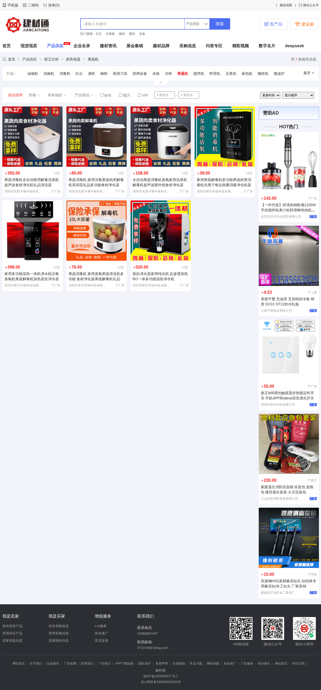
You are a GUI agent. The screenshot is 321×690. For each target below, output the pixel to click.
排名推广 (101, 633)
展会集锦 (134, 46)
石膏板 (110, 34)
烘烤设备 (140, 73)
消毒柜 (64, 73)
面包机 (247, 73)
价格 (34, 95)
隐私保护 (144, 663)
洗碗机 (48, 73)
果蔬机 (93, 59)
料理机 (214, 73)
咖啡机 (263, 73)
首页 (6, 46)
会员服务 (53, 663)
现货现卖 (29, 46)
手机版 (13, 5)
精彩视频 (240, 46)
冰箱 (156, 73)
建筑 (132, 34)
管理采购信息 (59, 633)
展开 (309, 73)
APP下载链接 (124, 663)
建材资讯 (108, 46)
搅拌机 (198, 73)
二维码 (33, 5)
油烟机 (32, 73)
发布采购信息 (59, 626)
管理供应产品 (12, 633)
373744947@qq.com (153, 648)
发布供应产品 (12, 626)
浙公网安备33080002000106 (160, 682)
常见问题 (196, 663)
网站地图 (213, 663)
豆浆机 (231, 73)
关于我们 (36, 663)
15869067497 (147, 633)
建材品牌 (161, 46)
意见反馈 (101, 640)
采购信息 (187, 46)
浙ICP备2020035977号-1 (160, 676)
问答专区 (214, 46)
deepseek (294, 46)
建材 (122, 34)
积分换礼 (264, 663)
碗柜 (104, 73)
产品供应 (55, 46)
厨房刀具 (120, 73)
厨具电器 (73, 59)
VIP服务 (101, 626)
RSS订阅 (298, 663)
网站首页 (18, 663)
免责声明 (161, 663)
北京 (98, 34)
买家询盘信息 (12, 640)
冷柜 (168, 73)
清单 (51, 5)
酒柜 (91, 73)
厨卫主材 (51, 59)
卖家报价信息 (59, 640)
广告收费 (70, 663)
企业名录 (81, 46)
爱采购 (304, 23)
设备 (142, 34)
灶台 (79, 73)
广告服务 (247, 663)
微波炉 (279, 73)
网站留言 (281, 663)
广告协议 (104, 663)
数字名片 (267, 46)
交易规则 (179, 663)
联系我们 (87, 663)
